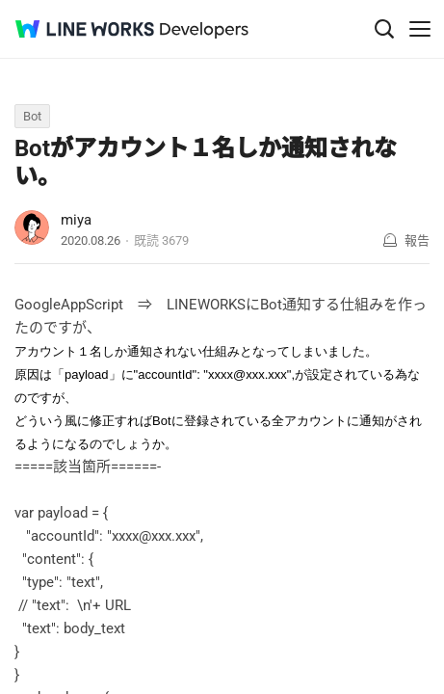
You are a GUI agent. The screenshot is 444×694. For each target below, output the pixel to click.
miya (76, 219)
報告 (417, 240)
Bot (32, 116)
